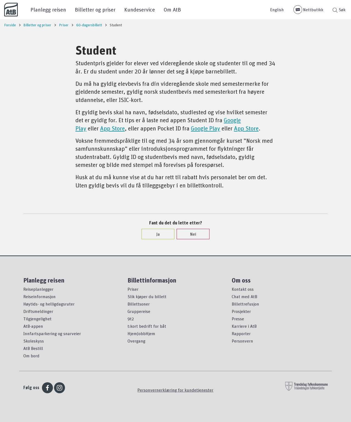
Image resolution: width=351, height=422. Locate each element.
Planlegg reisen (48, 9)
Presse (238, 318)
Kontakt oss (243, 289)
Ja (155, 234)
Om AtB (172, 9)
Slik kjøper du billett (147, 296)
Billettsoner (139, 304)
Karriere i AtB (244, 326)
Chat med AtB (244, 296)
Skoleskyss (33, 341)
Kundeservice (139, 9)
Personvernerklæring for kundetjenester (175, 390)
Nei (190, 234)
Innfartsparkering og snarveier (52, 333)
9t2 (131, 318)
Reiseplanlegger (38, 289)
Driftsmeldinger (38, 311)
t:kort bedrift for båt (147, 326)
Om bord (31, 355)
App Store (112, 128)
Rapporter (241, 333)
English (277, 9)
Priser (133, 289)
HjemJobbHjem (141, 333)
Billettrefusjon (245, 304)
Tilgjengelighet (37, 318)
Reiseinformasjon (39, 296)
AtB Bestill (33, 348)
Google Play (205, 128)
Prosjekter (241, 311)
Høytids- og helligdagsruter (49, 304)
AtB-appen (33, 326)
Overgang (136, 341)
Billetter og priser (95, 9)
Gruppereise (139, 311)
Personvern (242, 341)
